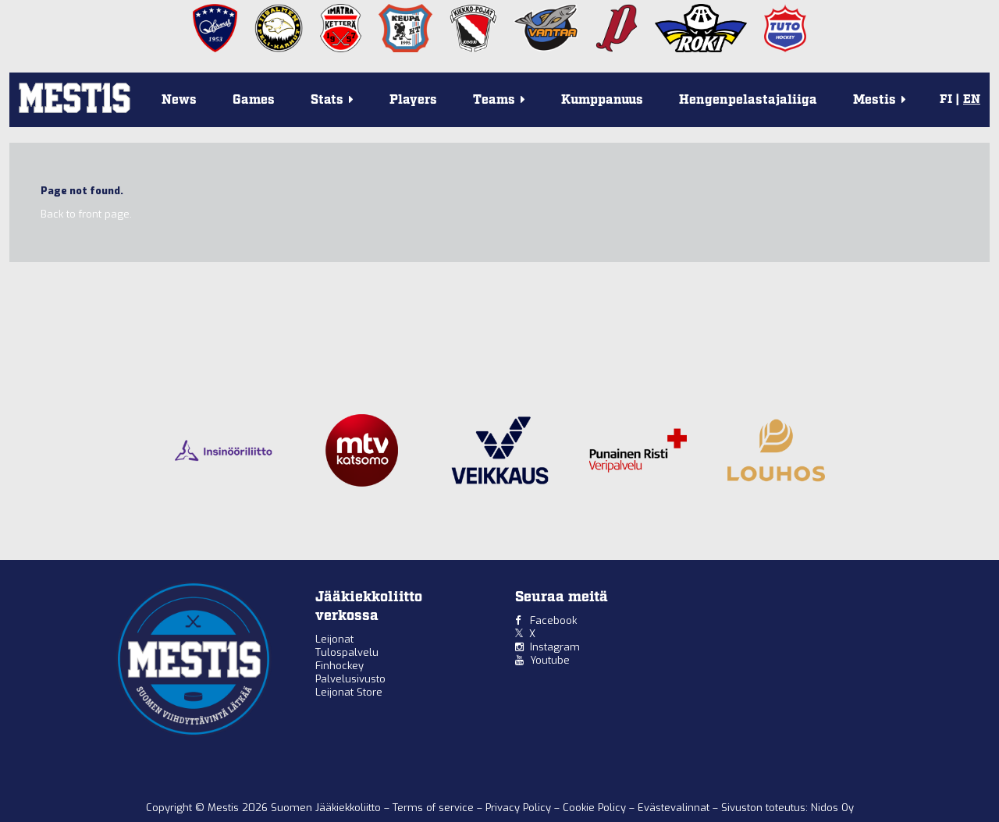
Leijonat (334, 639)
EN (971, 100)
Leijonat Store (348, 692)
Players (413, 100)
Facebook (553, 620)
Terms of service (435, 807)
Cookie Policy (596, 807)
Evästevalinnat (673, 807)
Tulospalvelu (347, 652)
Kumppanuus (602, 100)
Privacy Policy (519, 807)
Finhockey (339, 665)
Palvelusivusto (350, 679)
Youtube (550, 660)
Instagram (555, 647)
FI (946, 100)
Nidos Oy (832, 807)
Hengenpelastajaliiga (748, 100)
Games (254, 100)
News (179, 100)
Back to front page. (86, 214)
